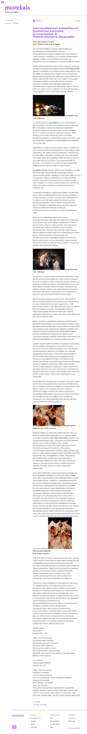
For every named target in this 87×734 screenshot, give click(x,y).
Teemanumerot (36, 718)
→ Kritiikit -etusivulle (12, 23)
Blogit (33, 724)
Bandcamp (71, 721)
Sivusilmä (34, 727)
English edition (55, 715)
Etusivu (33, 715)
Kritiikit (33, 721)
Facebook (71, 715)
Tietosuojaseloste (74, 728)
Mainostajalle (54, 721)
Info (51, 718)
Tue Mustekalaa (55, 724)
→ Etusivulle (9, 20)
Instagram (71, 718)
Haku (51, 727)
